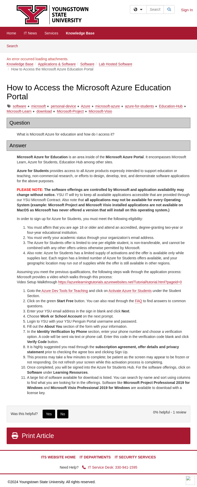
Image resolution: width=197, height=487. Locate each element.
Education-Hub (171, 106)
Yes (49, 414)
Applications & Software (57, 64)
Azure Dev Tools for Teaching (64, 291)
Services (51, 33)
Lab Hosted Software (115, 64)
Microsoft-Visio (100, 111)
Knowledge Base (80, 33)
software (19, 106)
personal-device (63, 106)
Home (11, 33)
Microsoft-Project (70, 111)
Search (14, 45)
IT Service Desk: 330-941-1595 (109, 467)
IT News (30, 33)
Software (87, 64)
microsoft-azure (107, 106)
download (44, 111)
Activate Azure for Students (130, 291)
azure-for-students (139, 106)
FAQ (138, 301)
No (62, 414)
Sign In (187, 10)
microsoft (38, 106)
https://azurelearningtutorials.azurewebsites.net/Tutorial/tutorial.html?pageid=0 (120, 282)
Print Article (32, 435)
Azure (85, 106)
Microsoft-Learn (19, 111)
